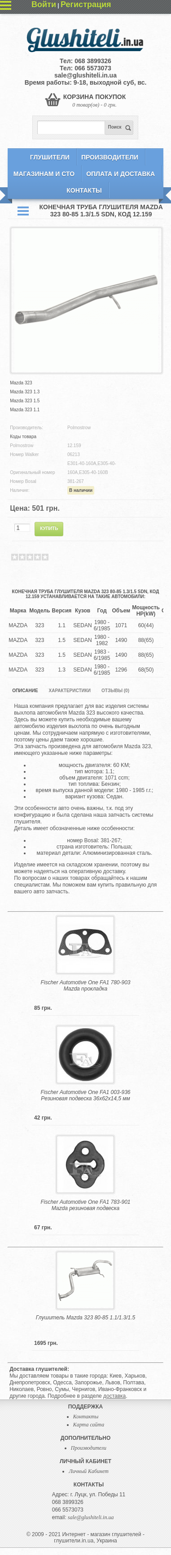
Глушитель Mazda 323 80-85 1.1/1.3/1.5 (85, 1317)
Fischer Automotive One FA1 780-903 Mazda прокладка (85, 985)
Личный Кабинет (89, 1471)
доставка (114, 1396)
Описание (25, 690)
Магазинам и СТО (44, 173)
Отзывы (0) (115, 690)
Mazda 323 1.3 (24, 391)
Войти (43, 4)
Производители (109, 157)
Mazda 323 (21, 382)
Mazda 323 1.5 (24, 400)
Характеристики (70, 690)
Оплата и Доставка (120, 173)
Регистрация (86, 4)
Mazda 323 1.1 (24, 409)
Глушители (50, 157)
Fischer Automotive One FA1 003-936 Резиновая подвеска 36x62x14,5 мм (85, 1095)
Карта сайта (88, 1424)
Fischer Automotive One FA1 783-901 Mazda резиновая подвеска (85, 1205)
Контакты (83, 190)
